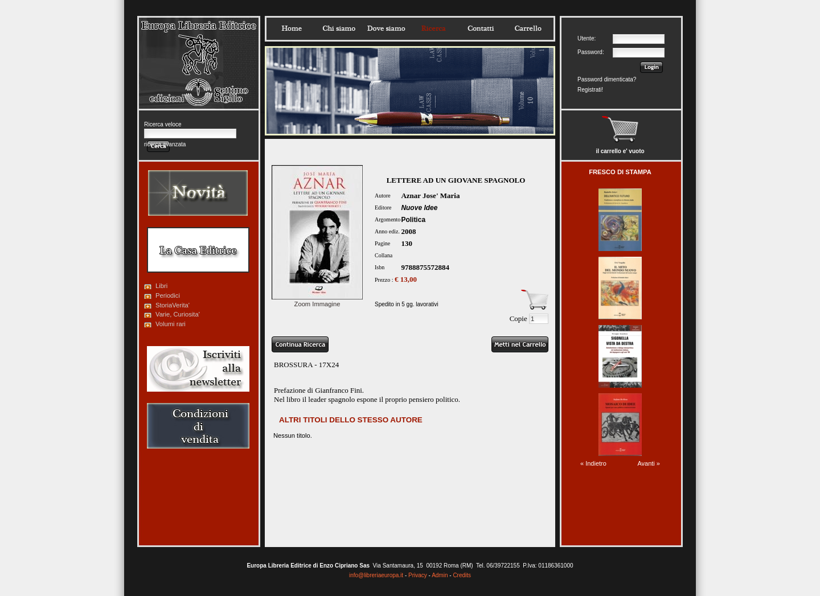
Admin (440, 575)
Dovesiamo (386, 28)
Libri (161, 285)
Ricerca (433, 28)
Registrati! (590, 90)
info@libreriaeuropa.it (376, 575)
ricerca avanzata (165, 144)
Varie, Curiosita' (177, 314)
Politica (413, 220)
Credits (462, 575)
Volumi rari (170, 323)
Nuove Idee (419, 208)
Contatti (480, 28)
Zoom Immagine (317, 300)
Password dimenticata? (606, 79)
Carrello (528, 28)
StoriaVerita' (172, 305)
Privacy (417, 575)
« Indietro (593, 463)
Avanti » (648, 463)
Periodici (167, 295)
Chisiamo (338, 28)
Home (291, 28)
